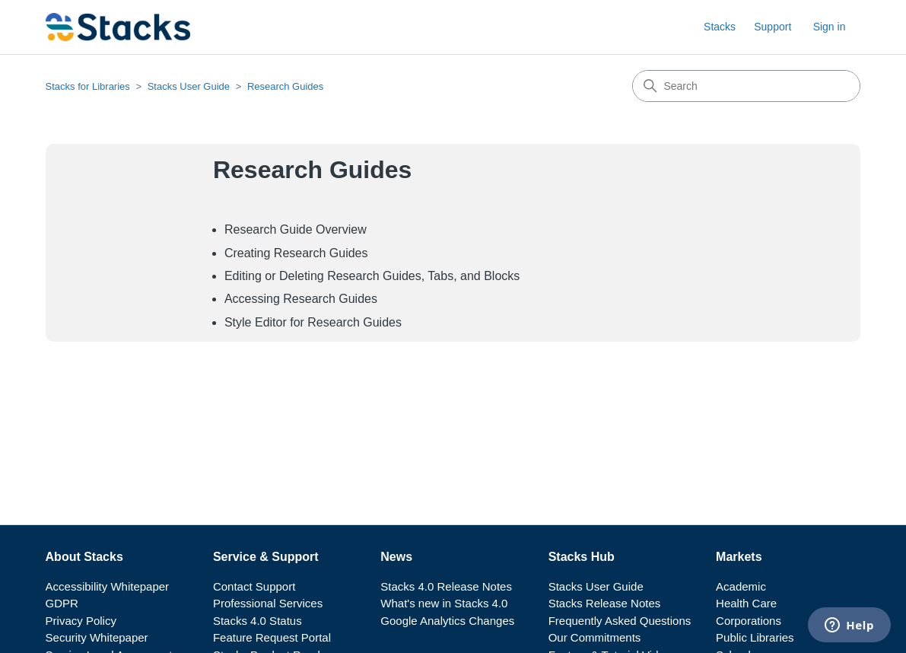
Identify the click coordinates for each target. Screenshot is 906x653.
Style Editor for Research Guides (313, 322)
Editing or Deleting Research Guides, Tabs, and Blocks (372, 275)
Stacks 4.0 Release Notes (446, 586)
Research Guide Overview (295, 229)
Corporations (748, 620)
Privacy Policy (81, 620)
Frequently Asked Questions (619, 620)
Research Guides (285, 86)
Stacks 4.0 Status (257, 620)
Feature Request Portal (272, 637)
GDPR (62, 603)
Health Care (746, 603)
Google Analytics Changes (447, 620)
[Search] (746, 86)
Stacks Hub (581, 556)
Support (772, 27)
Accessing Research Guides (300, 298)
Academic (741, 586)
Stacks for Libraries (88, 86)
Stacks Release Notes (604, 603)
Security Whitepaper (97, 637)
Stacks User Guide (189, 86)
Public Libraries (755, 637)
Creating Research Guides (296, 253)
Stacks (720, 27)
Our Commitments (594, 637)
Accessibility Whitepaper (108, 586)
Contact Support (254, 586)
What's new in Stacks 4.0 (443, 603)
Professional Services (268, 603)
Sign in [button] (829, 27)
